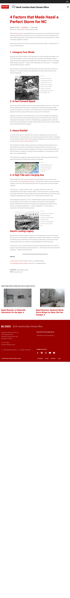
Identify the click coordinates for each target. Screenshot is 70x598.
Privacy (46, 358)
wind (21, 272)
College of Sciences (25, 350)
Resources (53, 358)
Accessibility (40, 358)
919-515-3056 (5, 342)
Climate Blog (20, 269)
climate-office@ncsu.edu (8, 344)
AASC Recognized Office (10, 350)
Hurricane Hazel (18, 33)
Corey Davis (25, 27)
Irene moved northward (27, 141)
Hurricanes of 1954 (16, 261)
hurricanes (16, 272)
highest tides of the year (27, 181)
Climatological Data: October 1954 (20, 263)
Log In (59, 358)
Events (26, 269)
